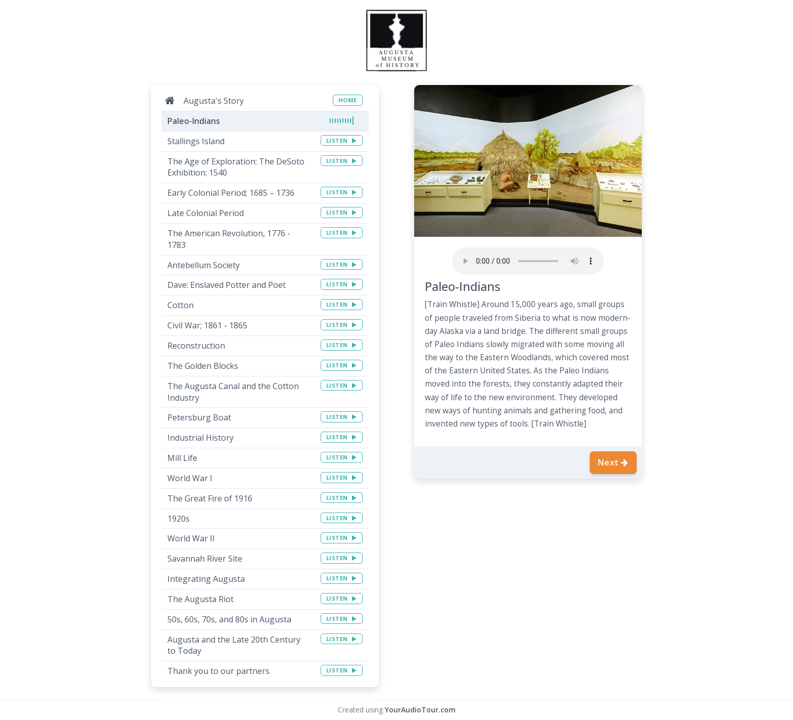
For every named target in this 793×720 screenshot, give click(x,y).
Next (613, 462)
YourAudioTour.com (420, 709)
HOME (347, 100)
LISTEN (341, 140)
